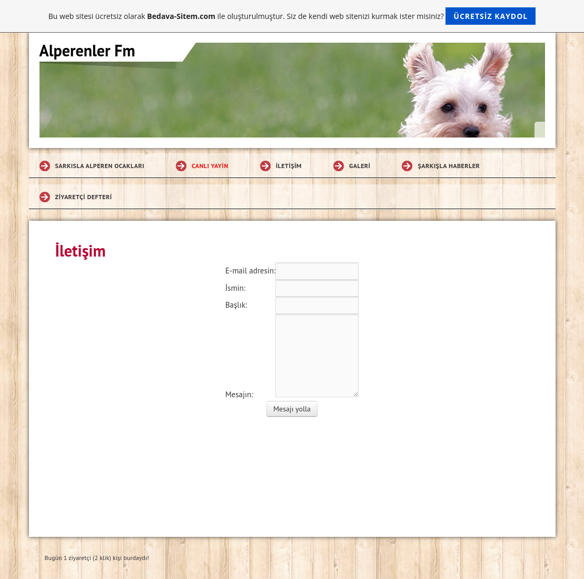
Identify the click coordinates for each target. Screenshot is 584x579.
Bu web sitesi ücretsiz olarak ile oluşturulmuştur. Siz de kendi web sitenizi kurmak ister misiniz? (292, 16)
